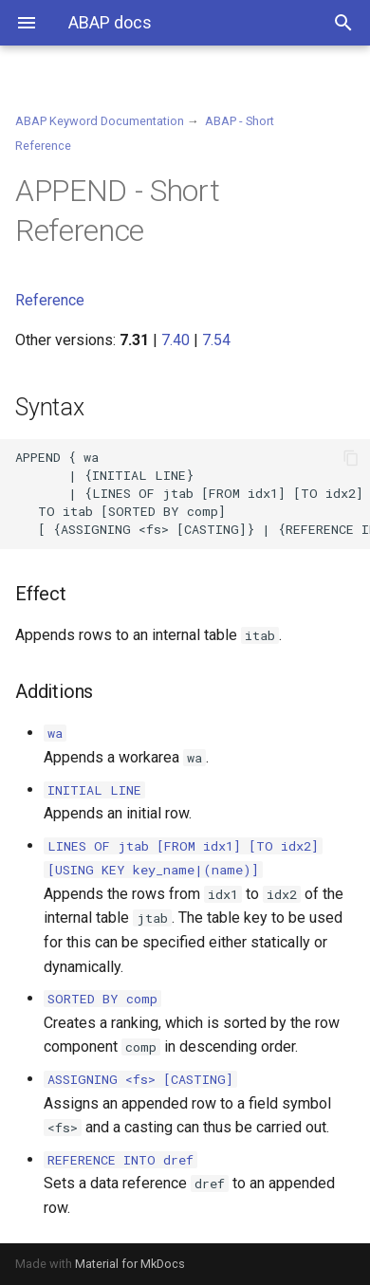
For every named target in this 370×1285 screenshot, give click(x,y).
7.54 (216, 340)
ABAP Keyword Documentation (99, 121)
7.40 (175, 340)
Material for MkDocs (130, 1264)
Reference (49, 300)
